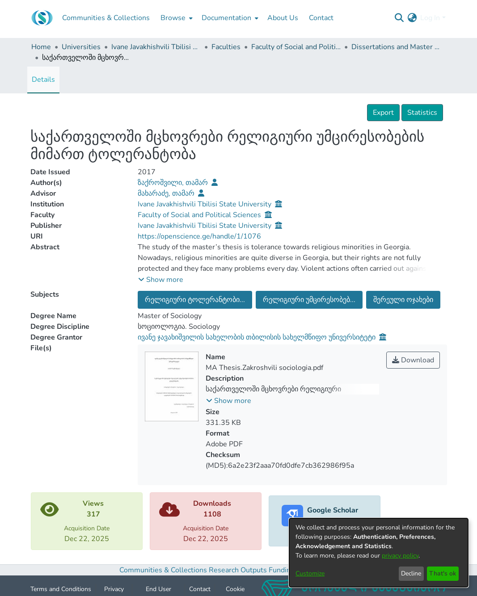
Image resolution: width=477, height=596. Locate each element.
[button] (161, 279)
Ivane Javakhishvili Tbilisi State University (156, 47)
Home (41, 47)
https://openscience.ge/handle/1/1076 (199, 236)
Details (43, 79)
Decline (411, 573)
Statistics (422, 113)
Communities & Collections (163, 570)
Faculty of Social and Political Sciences (296, 47)
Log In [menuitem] (430, 18)
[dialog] (378, 552)
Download (413, 360)
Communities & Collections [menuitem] (106, 18)
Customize (310, 573)
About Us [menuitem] (282, 18)
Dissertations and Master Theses (396, 47)
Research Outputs (239, 570)
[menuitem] (176, 18)
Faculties (226, 47)
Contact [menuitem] (321, 18)
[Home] (42, 18)
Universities (81, 47)
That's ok (442, 573)
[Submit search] (399, 18)
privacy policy (400, 555)
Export (383, 113)
